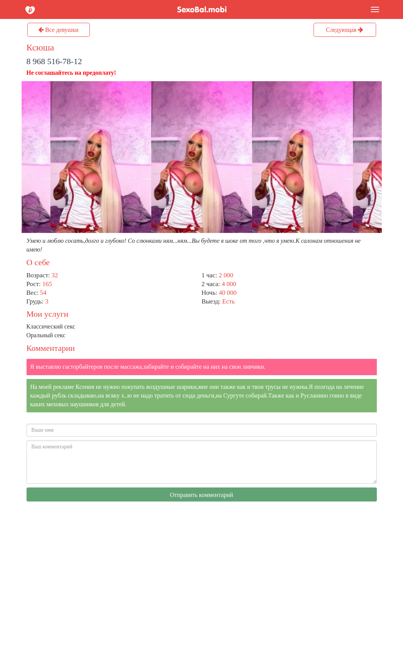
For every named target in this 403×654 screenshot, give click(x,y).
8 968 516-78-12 (54, 61)
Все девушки (58, 30)
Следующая (344, 30)
